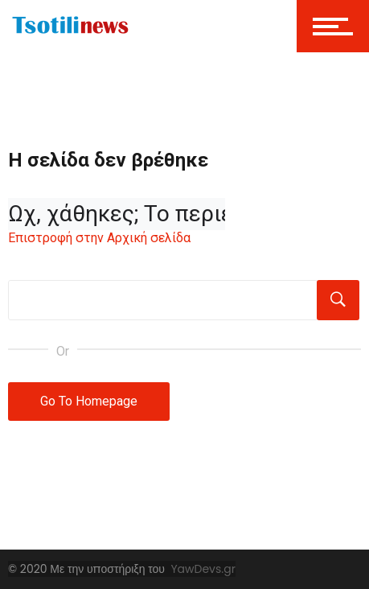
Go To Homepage (88, 401)
